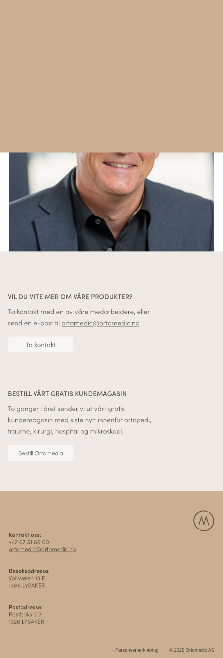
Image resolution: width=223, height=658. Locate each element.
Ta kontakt (41, 345)
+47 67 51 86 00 (29, 542)
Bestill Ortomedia (40, 453)
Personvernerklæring (137, 650)
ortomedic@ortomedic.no (100, 323)
